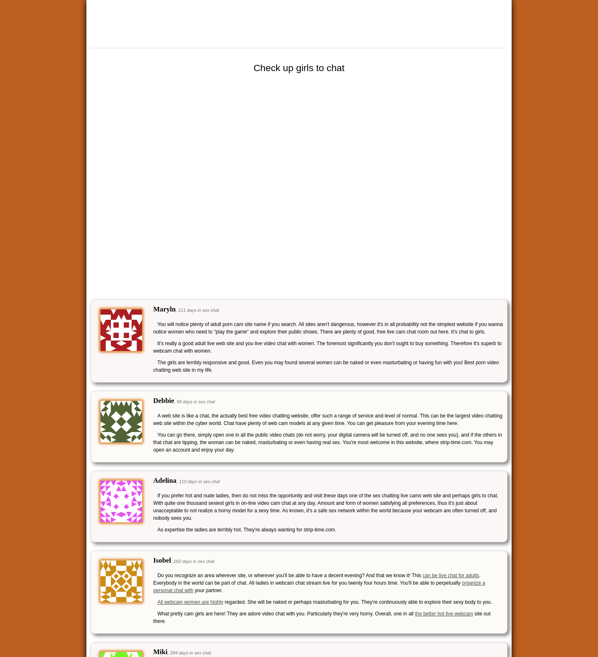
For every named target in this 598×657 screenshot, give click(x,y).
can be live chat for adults (450, 575)
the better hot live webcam (444, 614)
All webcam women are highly (190, 602)
